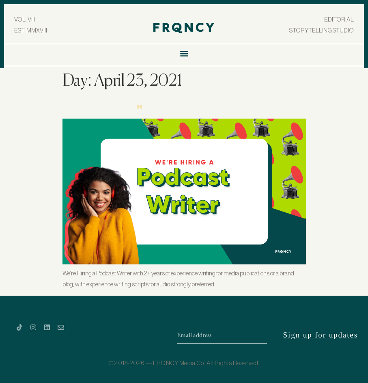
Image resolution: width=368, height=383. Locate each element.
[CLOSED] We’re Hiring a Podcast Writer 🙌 (102, 106)
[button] (184, 53)
